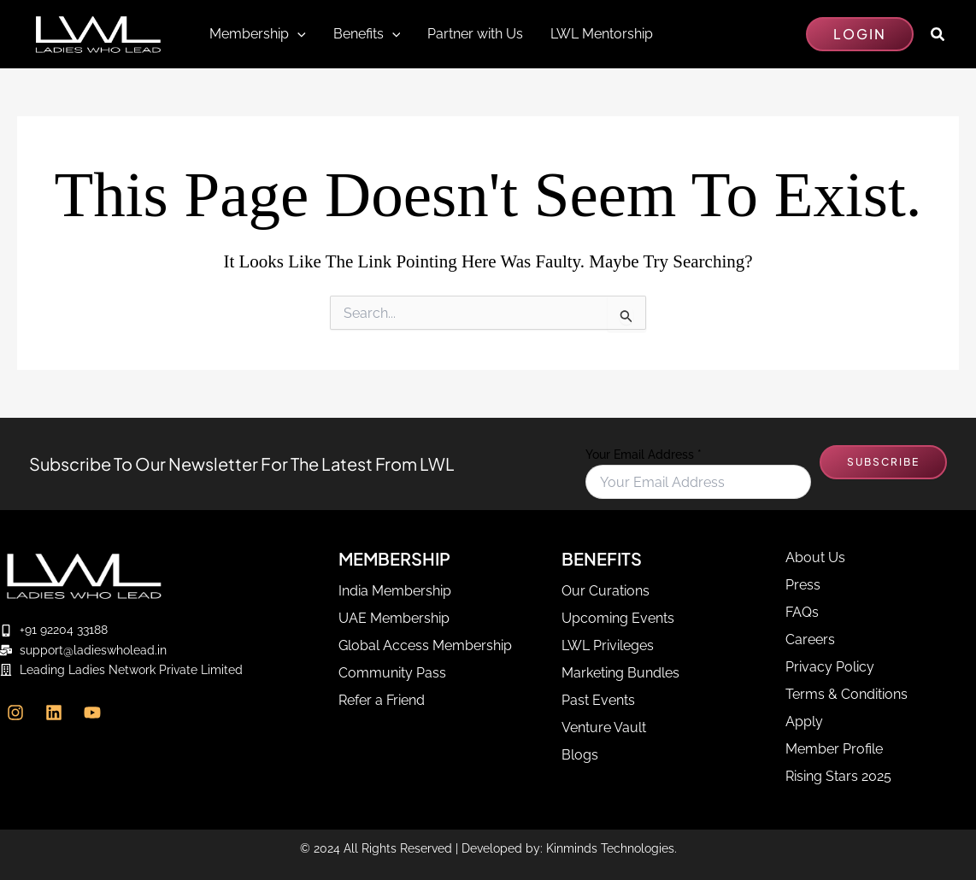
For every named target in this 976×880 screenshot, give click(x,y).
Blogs (579, 755)
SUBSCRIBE (883, 461)
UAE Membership (394, 618)
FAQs (802, 612)
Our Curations (605, 591)
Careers (810, 639)
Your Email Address (643, 454)
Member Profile (834, 749)
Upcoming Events (617, 618)
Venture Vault (603, 727)
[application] (297, 34)
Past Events (598, 700)
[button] (860, 34)
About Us (815, 557)
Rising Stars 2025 (838, 776)
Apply (804, 721)
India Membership (394, 591)
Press (802, 585)
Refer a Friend (381, 700)
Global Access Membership (425, 645)
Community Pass (392, 673)
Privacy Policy (829, 667)
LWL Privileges (607, 645)
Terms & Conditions (846, 694)
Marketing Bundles (620, 673)
